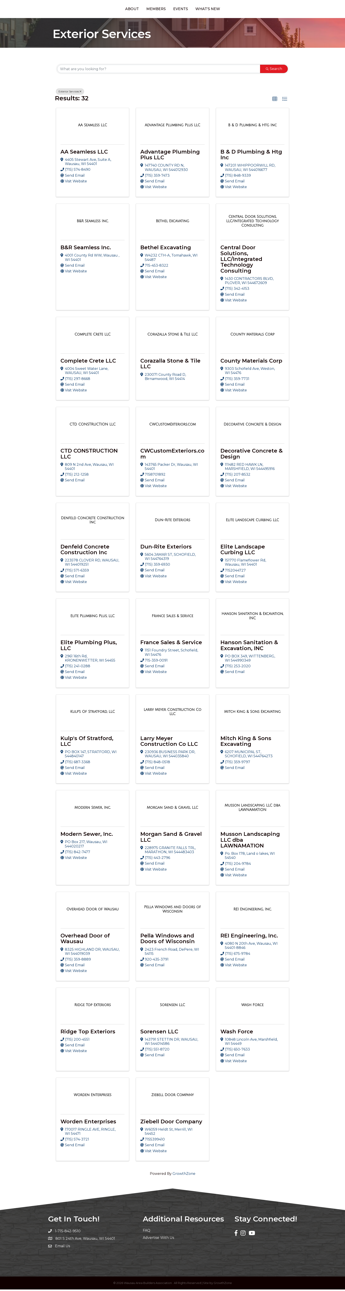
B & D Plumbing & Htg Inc (251, 156)
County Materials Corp (251, 362)
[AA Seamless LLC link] (92, 127)
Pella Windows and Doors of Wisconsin (167, 940)
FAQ (146, 1232)
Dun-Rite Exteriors (166, 548)
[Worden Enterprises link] (92, 1097)
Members (138, 9)
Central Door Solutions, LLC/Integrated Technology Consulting (241, 261)
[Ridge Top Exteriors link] (92, 1007)
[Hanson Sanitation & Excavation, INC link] (252, 617)
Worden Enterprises (88, 1123)
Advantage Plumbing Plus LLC (170, 156)
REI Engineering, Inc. (249, 937)
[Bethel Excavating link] (172, 223)
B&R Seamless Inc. (86, 249)
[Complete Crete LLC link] (93, 336)
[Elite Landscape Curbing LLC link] (252, 522)
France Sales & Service (171, 644)
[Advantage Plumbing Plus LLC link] (172, 127)
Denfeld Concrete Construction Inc (85, 551)
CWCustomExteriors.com (172, 455)
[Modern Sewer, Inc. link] (93, 809)
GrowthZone (183, 1175)
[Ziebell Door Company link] (172, 1097)
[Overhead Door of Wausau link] (92, 911)
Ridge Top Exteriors (88, 1033)
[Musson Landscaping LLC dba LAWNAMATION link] (252, 809)
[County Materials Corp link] (252, 336)
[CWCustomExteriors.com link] (172, 426)
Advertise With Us (158, 1239)
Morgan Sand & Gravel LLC (171, 839)
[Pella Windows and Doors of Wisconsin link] (172, 911)
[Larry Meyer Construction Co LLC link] (172, 713)
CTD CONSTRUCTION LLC (89, 455)
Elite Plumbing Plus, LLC (89, 647)
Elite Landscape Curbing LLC (242, 551)
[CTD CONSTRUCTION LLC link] (93, 426)
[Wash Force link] (252, 1007)
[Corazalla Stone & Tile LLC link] (172, 336)
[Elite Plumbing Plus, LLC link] (92, 617)
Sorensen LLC (159, 1033)
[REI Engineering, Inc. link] (252, 911)
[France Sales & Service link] (172, 617)
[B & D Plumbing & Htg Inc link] (252, 127)
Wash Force (236, 1033)
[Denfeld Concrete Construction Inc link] (93, 521)
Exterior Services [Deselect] (70, 93)
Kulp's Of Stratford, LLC (87, 743)
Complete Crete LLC (88, 362)
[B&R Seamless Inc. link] (92, 223)
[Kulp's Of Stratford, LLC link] (92, 713)
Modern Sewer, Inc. (87, 836)
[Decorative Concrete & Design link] (252, 426)
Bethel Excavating (165, 249)
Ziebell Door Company (171, 1123)
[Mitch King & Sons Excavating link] (252, 713)
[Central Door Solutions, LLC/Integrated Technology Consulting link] (252, 222)
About (114, 9)
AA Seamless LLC (84, 153)
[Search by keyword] (158, 70)
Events (198, 9)
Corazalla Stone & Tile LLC (170, 365)
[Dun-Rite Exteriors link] (172, 522)
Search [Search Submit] (274, 70)
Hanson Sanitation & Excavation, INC (249, 647)
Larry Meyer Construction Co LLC (169, 743)
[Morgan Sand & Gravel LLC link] (172, 809)
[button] (274, 100)
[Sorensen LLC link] (172, 1007)
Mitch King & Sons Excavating (245, 743)
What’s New (225, 9)
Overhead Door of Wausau (85, 940)
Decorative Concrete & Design (251, 455)
